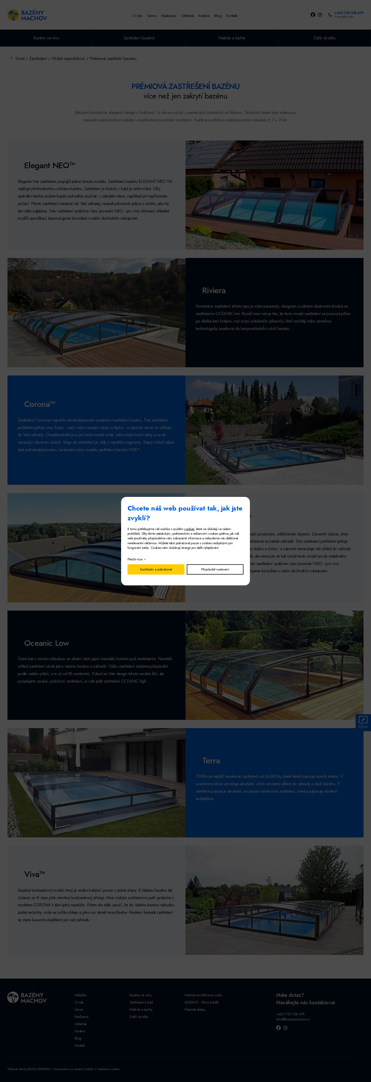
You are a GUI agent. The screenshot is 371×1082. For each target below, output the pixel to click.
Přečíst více (135, 559)
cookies (189, 528)
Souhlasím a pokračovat (156, 569)
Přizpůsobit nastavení (215, 569)
